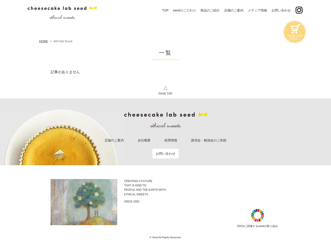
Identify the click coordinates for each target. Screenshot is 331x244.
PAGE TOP (165, 89)
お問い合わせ (165, 153)
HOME (43, 41)
